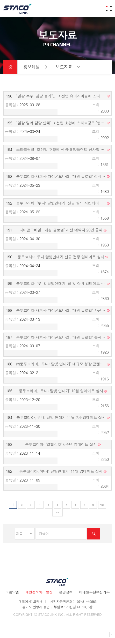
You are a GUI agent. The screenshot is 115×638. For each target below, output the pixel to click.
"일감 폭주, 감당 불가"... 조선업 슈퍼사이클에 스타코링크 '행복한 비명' (61, 96)
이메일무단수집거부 (94, 592)
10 (92, 504)
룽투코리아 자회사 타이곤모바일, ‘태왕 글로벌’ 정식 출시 (61, 176)
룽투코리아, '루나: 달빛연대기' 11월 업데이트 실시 (61, 471)
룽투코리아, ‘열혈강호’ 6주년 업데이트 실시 (61, 444)
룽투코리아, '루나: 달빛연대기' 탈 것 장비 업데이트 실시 (61, 283)
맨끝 (57, 512)
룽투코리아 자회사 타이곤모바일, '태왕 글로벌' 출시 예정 (61, 337)
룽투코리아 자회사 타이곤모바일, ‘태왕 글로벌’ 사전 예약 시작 (61, 310)
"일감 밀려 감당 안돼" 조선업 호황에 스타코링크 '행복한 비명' (61, 122)
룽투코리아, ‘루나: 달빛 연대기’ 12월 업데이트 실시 (61, 390)
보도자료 (64, 67)
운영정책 (66, 592)
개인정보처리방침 (39, 592)
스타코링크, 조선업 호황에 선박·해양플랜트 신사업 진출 (61, 149)
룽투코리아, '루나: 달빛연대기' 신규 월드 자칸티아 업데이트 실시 (61, 203)
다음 (102, 504)
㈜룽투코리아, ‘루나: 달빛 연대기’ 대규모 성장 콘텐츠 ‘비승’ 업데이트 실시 (61, 363)
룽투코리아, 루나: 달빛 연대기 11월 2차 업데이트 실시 (60, 417)
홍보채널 (31, 67)
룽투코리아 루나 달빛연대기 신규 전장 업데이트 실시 (61, 256)
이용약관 (12, 592)
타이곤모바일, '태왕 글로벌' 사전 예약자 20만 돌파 (61, 229)
